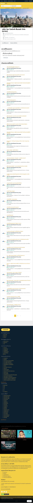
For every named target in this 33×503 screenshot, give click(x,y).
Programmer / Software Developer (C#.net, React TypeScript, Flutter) (18, 141)
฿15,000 (9, 77)
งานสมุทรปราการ (6, 410)
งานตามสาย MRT (26, 8)
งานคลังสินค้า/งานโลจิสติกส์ (8, 364)
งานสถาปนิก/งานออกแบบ (7, 376)
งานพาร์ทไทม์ (5, 349)
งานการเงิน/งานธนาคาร (7, 367)
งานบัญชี (12, 8)
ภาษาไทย (26, 1)
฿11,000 (9, 69)
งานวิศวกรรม (5, 372)
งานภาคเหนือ (5, 413)
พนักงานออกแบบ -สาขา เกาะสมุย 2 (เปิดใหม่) (14, 272)
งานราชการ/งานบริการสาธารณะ (9, 371)
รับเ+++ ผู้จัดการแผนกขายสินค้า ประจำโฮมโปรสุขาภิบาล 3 (16, 255)
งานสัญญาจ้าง (6, 351)
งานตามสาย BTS (18, 8)
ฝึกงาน (4, 354)
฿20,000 (9, 86)
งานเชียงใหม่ (5, 402)
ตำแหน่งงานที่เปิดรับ (13, 43)
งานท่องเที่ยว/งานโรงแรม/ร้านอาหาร (9, 377)
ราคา (15, 1)
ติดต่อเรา (4, 473)
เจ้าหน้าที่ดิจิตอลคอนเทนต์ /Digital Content (14, 223)
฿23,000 (12, 77)
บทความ (4, 337)
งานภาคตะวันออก (6, 415)
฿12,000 (9, 160)
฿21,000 (12, 291)
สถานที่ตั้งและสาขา (5, 43)
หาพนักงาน (5, 342)
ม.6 (3, 389)
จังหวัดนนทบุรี (6, 57)
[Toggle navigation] (30, 3)
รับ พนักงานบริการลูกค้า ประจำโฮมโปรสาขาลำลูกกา (15, 231)
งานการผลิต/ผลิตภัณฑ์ (7, 362)
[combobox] (6, 6)
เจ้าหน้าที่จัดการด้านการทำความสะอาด (13, 207)
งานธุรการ (5, 368)
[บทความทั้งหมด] (5, 428)
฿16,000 (12, 69)
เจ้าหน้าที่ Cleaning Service (11, 100)
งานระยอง (5, 408)
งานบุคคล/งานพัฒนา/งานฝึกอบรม (9, 378)
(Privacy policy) (10, 498)
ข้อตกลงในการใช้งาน (7, 476)
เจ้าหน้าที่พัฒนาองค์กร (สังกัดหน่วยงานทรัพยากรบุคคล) (16, 247)
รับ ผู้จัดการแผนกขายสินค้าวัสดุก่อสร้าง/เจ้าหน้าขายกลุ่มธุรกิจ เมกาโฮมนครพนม (18, 175)
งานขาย (4, 366)
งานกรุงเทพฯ (5, 399)
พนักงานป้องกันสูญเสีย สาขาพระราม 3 (13, 66)
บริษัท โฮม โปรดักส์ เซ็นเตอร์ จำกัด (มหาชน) (13, 30)
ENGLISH (30, 1)
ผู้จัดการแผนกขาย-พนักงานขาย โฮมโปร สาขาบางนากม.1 (16, 74)
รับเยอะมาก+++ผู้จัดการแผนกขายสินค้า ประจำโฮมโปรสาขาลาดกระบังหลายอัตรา (18, 264)
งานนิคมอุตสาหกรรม (6, 395)
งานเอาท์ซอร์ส (5, 353)
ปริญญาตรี (5, 385)
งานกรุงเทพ (7, 8)
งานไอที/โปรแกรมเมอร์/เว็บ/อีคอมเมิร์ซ (10, 375)
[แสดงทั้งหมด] (3, 382)
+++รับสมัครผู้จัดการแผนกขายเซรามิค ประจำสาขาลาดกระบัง (16, 288)
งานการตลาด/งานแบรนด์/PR (8, 360)
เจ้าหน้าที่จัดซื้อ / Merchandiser (12, 199)
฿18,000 (9, 102)
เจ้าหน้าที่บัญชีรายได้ (10, 215)
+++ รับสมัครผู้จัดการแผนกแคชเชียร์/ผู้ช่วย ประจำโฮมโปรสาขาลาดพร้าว (18, 108)
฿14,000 (9, 110)
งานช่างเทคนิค (5, 373)
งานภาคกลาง (5, 412)
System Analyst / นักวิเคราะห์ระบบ (12, 150)
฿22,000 (12, 86)
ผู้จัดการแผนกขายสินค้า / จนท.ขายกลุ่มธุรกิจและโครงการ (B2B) (17, 166)
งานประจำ (5, 347)
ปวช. (4, 388)
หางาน (2, 1)
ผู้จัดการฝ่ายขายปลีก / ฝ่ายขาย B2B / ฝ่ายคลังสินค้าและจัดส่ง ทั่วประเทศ (18, 280)
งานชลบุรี (5, 400)
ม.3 (3, 390)
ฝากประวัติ (5, 329)
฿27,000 (12, 94)
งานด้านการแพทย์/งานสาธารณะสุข (9, 380)
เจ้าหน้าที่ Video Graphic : (11, 191)
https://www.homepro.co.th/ (10, 39)
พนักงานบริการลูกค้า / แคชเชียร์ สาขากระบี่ (14, 304)
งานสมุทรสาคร (5, 411)
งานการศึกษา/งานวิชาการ (7, 363)
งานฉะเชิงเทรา (5, 403)
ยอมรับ (29, 501)
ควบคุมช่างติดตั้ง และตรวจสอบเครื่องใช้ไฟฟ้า (14, 183)
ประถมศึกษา (5, 391)
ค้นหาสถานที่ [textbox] (15, 5)
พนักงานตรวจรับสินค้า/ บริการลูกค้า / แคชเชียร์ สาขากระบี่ (16, 158)
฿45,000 (12, 283)
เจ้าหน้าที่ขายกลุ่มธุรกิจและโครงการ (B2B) (13, 296)
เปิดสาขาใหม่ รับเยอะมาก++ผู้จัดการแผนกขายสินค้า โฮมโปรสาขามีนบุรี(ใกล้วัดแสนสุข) (18, 83)
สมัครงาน (5, 1)
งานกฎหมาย (5, 358)
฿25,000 (12, 168)
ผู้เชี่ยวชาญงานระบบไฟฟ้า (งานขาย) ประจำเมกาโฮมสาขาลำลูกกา (17, 124)
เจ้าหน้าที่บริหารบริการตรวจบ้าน (11, 91)
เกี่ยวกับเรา (5, 472)
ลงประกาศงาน (10, 1)
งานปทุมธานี (5, 406)
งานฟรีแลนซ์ (5, 350)
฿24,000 (12, 177)
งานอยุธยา (5, 407)
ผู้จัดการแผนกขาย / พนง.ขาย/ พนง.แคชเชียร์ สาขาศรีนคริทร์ (16, 116)
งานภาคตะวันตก (6, 416)
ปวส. (4, 386)
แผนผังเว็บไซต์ (5, 475)
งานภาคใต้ (5, 417)
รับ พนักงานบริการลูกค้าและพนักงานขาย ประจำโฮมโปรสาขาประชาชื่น (18, 239)
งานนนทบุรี (5, 404)
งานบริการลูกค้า (6, 369)
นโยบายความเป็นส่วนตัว (7, 477)
